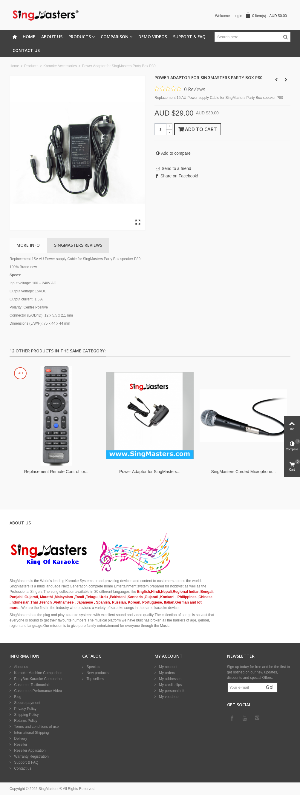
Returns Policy (25, 721)
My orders (166, 673)
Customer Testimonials (31, 685)
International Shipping (31, 732)
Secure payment (26, 703)
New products (97, 673)
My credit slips (170, 685)
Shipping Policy (26, 715)
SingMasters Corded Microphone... (243, 471)
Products (79, 36)
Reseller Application (29, 750)
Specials (93, 667)
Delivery (20, 738)
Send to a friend (176, 168)
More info (28, 245)
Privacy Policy (24, 709)
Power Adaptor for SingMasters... (149, 471)
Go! (270, 687)
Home (29, 36)
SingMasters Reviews (78, 245)
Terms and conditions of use (36, 727)
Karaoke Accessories (60, 66)
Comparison (114, 36)
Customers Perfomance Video (37, 691)
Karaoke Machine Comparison (37, 673)
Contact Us (26, 50)
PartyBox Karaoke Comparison (38, 679)
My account (167, 667)
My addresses (169, 679)
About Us (51, 36)
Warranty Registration (31, 756)
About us (20, 667)
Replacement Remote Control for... (56, 471)
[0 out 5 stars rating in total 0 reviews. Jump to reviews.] (179, 89)
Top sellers (95, 679)
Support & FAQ (189, 36)
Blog (17, 697)
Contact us (22, 768)
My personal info (171, 691)
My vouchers (168, 697)
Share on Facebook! (179, 176)
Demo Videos (152, 36)
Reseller (20, 744)
